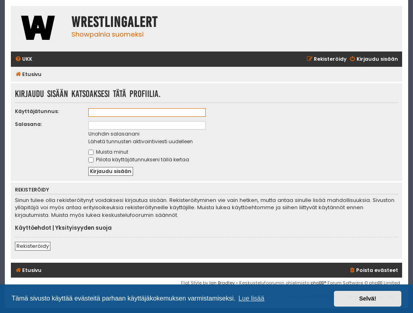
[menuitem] (23, 59)
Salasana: (28, 124)
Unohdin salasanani (114, 134)
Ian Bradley (222, 283)
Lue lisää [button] (251, 298)
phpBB (317, 283)
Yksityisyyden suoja (83, 228)
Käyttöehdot (33, 228)
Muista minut (108, 151)
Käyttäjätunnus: (37, 111)
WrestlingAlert (114, 22)
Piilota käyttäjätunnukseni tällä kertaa (138, 159)
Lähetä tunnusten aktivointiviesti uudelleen (140, 141)
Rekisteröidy (33, 246)
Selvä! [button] (367, 298)
